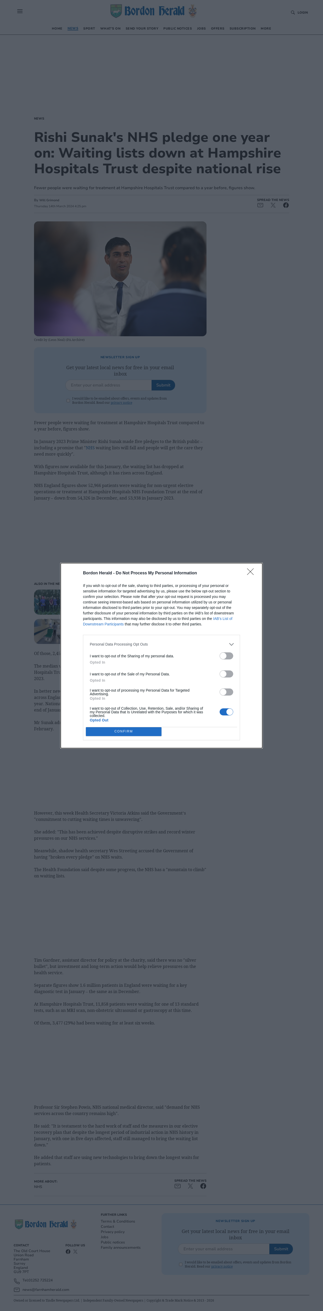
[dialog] (161, 655)
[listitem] (161, 644)
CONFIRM (123, 731)
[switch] (226, 655)
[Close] (252, 573)
